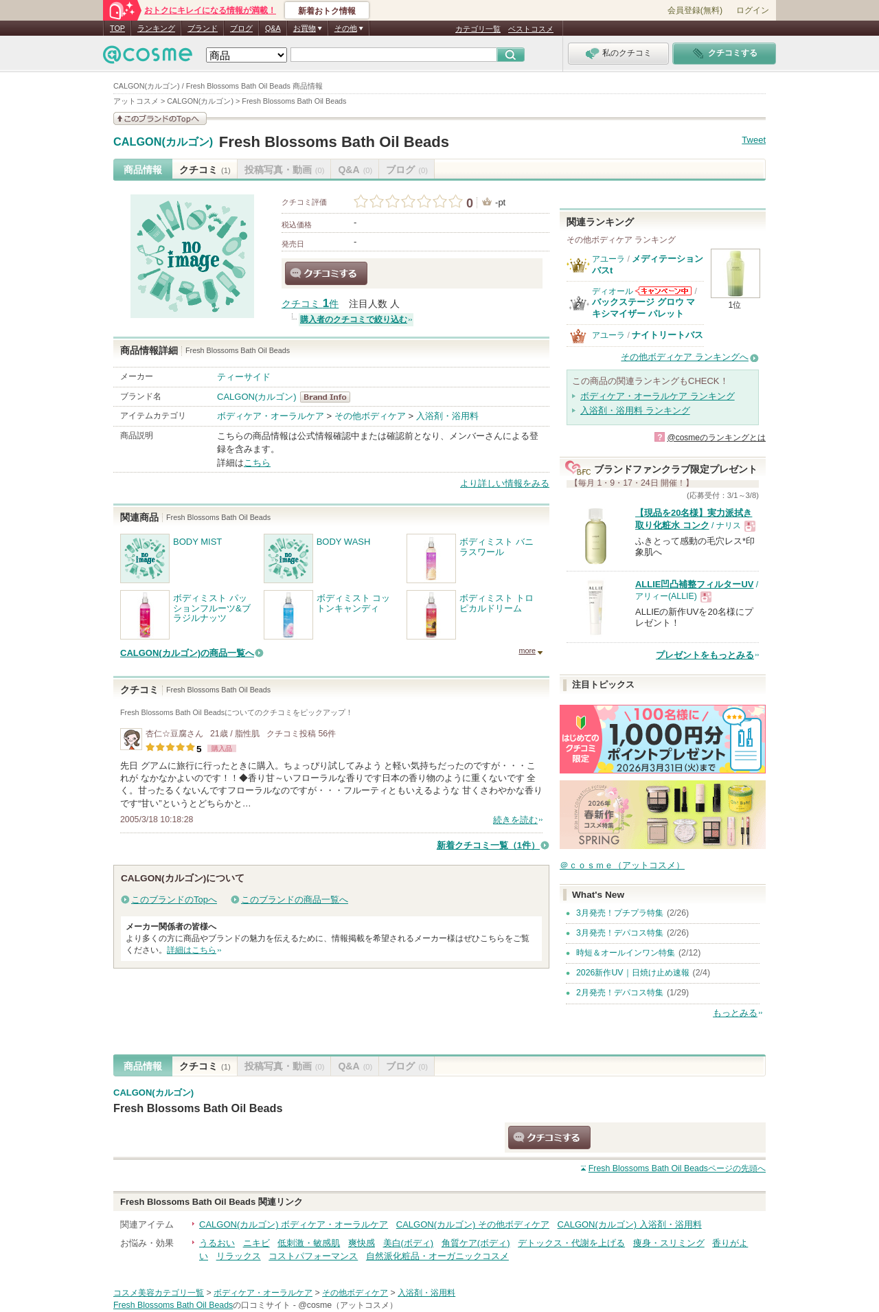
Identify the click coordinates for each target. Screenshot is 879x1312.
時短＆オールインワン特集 (625, 953)
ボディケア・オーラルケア (270, 416)
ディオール (612, 291)
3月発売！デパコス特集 (619, 933)
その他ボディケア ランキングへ (685, 357)
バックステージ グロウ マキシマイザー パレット (643, 307)
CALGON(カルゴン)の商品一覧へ (187, 653)
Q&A (273, 28)
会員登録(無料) (694, 10)
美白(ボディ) (408, 1243)
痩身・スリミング (669, 1243)
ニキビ (256, 1243)
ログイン (752, 10)
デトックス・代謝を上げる (571, 1243)
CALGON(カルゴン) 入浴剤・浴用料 (630, 1224)
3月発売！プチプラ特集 (619, 913)
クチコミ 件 (310, 304)
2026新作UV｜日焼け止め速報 (632, 972)
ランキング (156, 28)
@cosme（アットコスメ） (348, 1305)
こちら (257, 462)
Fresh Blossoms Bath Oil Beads (334, 141)
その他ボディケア (370, 416)
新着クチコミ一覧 (488, 845)
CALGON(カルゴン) (163, 142)
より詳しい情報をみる (504, 483)
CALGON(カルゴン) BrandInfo (329, 397)
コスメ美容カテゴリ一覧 (158, 1293)
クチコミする (326, 273)
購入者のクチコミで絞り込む (353, 319)
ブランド (202, 28)
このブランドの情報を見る (160, 118)
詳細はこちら (191, 950)
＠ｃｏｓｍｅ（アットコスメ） (622, 865)
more (527, 650)
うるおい (217, 1243)
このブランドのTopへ (174, 899)
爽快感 (361, 1243)
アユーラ (608, 259)
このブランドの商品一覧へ (294, 899)
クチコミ (205, 169)
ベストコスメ (530, 29)
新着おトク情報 (327, 11)
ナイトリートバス (667, 335)
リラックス (238, 1256)
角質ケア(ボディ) (476, 1243)
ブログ (241, 28)
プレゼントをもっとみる (705, 655)
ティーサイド (244, 377)
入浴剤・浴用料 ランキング (635, 410)
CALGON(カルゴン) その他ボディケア (472, 1224)
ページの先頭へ (677, 1168)
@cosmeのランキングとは (716, 437)
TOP (117, 28)
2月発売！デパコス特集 (619, 992)
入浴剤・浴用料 (447, 416)
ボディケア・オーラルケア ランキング (657, 396)
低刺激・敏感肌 (308, 1243)
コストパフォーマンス (313, 1256)
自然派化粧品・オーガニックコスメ (437, 1256)
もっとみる (735, 1013)
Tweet (754, 140)
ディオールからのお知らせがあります (663, 290)
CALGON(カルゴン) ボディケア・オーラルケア (293, 1224)
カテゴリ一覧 (478, 29)
